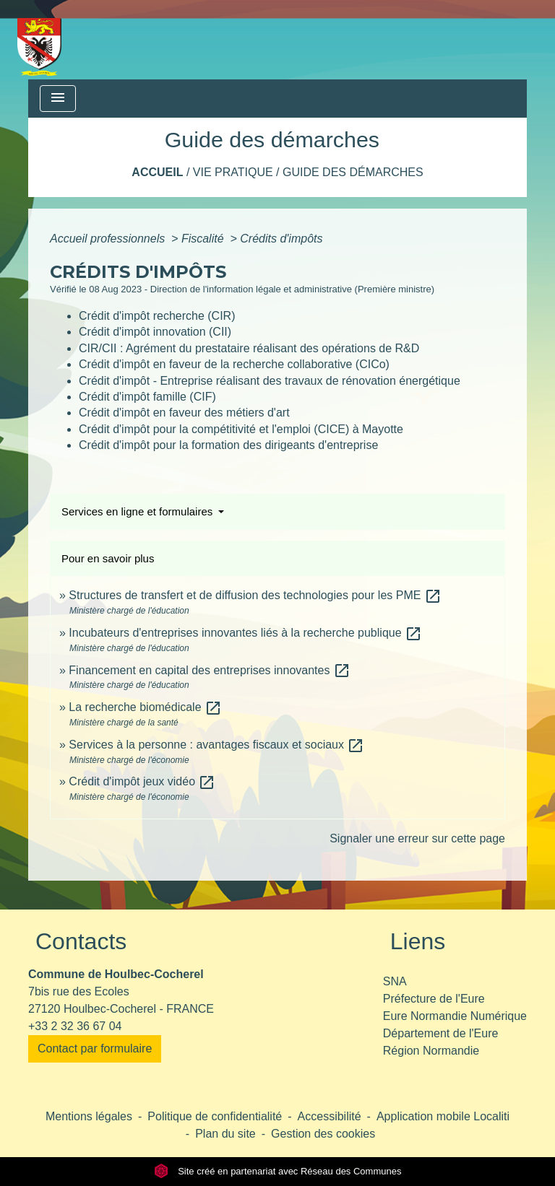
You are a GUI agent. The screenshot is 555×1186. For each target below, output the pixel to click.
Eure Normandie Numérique (455, 1016)
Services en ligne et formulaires (138, 511)
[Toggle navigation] (58, 98)
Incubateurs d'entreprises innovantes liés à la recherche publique (245, 633)
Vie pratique (233, 172)
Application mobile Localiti (443, 1116)
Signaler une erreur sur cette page (417, 838)
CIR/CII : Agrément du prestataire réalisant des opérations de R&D (249, 348)
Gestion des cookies (323, 1134)
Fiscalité (204, 238)
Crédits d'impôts (281, 238)
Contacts (80, 941)
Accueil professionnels (109, 238)
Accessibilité (329, 1116)
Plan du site (225, 1134)
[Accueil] (39, 39)
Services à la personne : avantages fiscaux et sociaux (216, 744)
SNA (395, 981)
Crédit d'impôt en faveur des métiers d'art (184, 412)
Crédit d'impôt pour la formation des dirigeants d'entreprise (228, 445)
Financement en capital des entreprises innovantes (209, 670)
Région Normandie (431, 1051)
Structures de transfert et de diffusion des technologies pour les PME (255, 595)
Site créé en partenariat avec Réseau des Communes (278, 1171)
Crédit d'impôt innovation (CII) (155, 332)
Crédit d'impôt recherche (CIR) (157, 316)
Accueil (157, 172)
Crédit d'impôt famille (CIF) (147, 397)
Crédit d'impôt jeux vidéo (142, 781)
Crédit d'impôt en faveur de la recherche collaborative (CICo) (234, 364)
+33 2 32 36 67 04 (74, 1026)
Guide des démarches (353, 172)
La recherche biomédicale (145, 707)
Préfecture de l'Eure (434, 999)
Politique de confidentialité (214, 1116)
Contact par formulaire (95, 1048)
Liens (418, 941)
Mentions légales (89, 1116)
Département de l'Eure (441, 1033)
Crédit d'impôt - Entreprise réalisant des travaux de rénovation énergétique (269, 381)
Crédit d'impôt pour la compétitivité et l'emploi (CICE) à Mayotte (241, 429)
